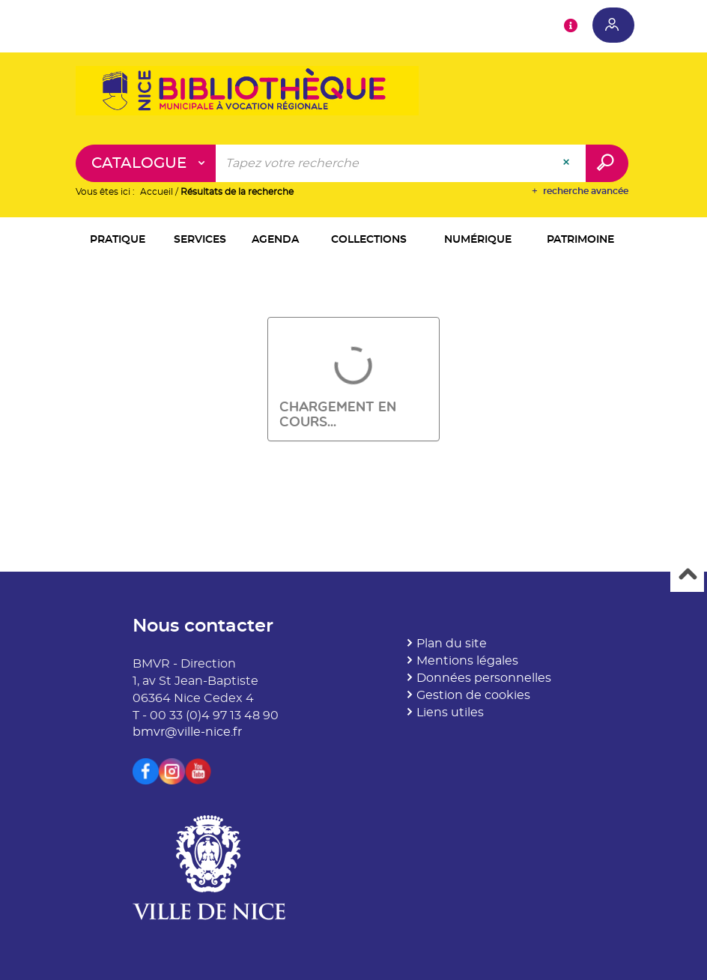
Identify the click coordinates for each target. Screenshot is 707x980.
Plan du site (451, 644)
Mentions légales (467, 661)
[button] (118, 241)
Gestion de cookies (473, 695)
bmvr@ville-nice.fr (187, 732)
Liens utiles (450, 713)
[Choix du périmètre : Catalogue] (146, 163)
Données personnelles (483, 678)
